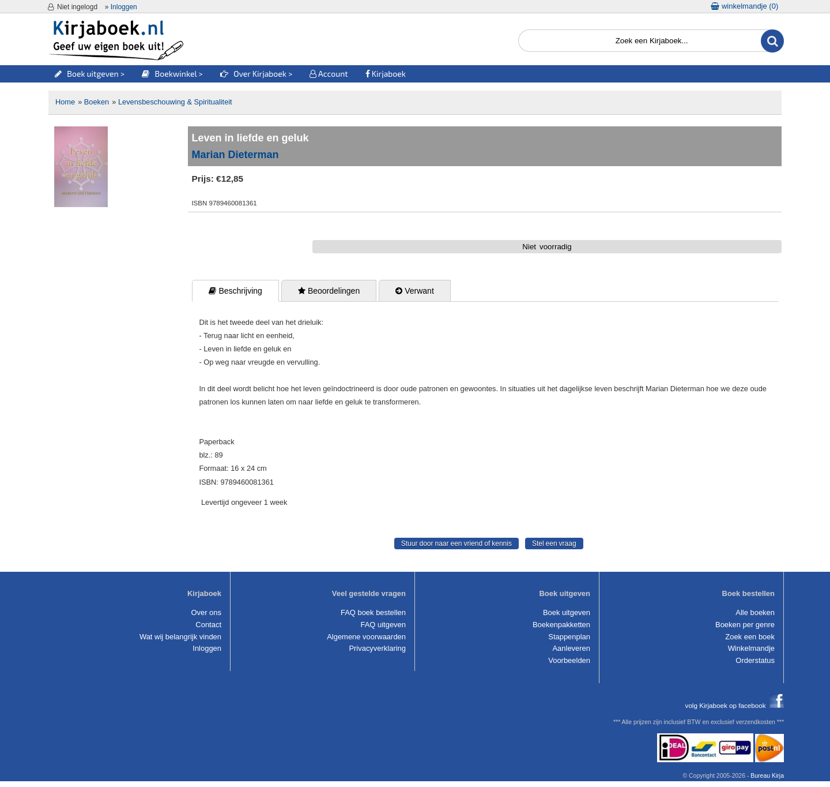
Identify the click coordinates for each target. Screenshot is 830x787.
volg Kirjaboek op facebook (734, 705)
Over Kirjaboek (254, 73)
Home (65, 102)
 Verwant (414, 291)
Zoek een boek (750, 636)
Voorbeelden (569, 660)
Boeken (96, 102)
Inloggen (124, 7)
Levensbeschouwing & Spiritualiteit (175, 102)
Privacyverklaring (377, 648)
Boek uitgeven (87, 73)
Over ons (206, 612)
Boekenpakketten (561, 624)
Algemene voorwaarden (366, 636)
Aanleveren (571, 648)
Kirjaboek (385, 73)
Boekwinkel (169, 73)
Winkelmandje (751, 648)
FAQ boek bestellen (373, 612)
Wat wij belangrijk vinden (180, 636)
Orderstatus (755, 660)
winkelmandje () (744, 6)
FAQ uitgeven (383, 624)
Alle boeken (755, 612)
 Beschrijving (235, 291)
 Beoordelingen (329, 291)
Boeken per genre (745, 624)
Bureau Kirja (767, 776)
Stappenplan (569, 636)
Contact (208, 624)
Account (329, 73)
